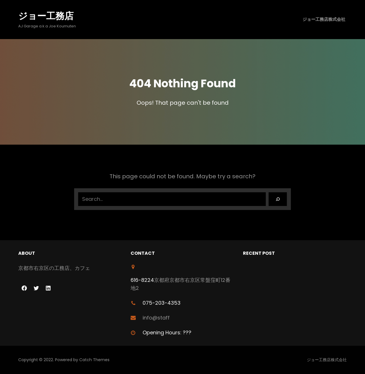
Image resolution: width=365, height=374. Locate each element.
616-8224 (142, 280)
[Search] (278, 199)
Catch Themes (94, 360)
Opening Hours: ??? (167, 332)
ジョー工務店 (46, 15)
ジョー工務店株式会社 (324, 19)
